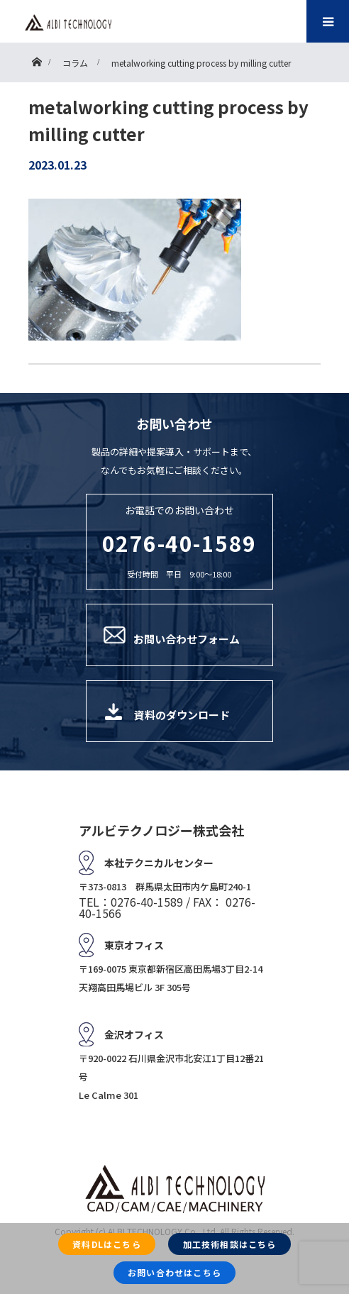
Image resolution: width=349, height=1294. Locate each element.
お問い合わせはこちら (174, 1272)
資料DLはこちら (106, 1244)
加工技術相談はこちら (230, 1244)
